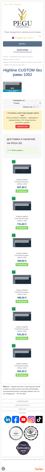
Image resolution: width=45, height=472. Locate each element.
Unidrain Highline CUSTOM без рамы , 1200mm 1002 (22, 219)
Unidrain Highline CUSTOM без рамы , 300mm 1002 (22, 255)
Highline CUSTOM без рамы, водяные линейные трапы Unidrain (22, 62)
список (34, 107)
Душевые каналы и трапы (11, 59)
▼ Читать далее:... (16, 150)
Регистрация (17, 4)
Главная (5, 56)
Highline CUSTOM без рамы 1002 (14, 65)
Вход (10, 4)
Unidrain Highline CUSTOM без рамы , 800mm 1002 (22, 329)
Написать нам (22, 126)
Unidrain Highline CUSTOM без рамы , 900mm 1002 (22, 366)
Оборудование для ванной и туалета (21, 56)
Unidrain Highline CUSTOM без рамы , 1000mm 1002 (22, 182)
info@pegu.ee (10, 394)
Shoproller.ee (39, 469)
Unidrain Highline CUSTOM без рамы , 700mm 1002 (22, 292)
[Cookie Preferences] (3, 469)
